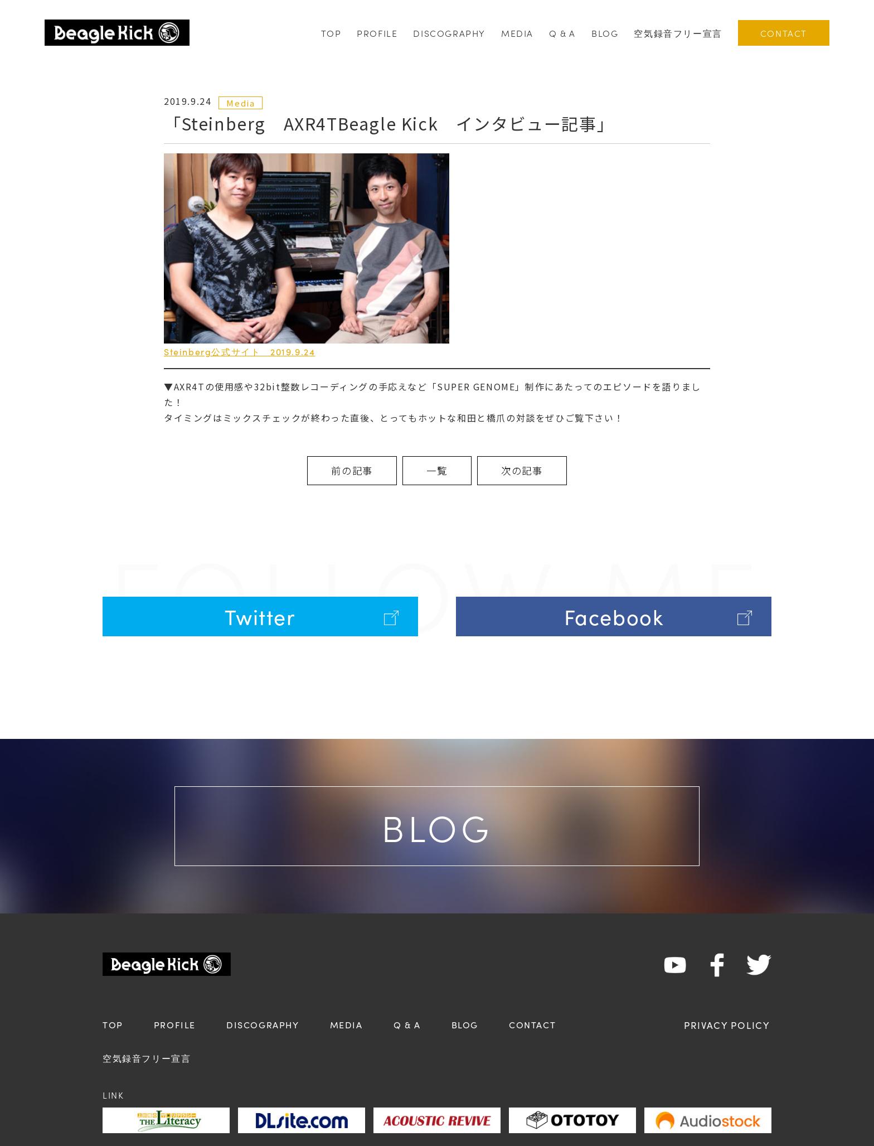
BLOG (604, 32)
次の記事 (538, 471)
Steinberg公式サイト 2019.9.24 (239, 351)
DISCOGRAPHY (449, 32)
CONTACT (783, 33)
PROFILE (377, 32)
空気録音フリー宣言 (678, 32)
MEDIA (517, 32)
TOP (331, 32)
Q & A (562, 32)
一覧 (437, 471)
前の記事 (336, 471)
